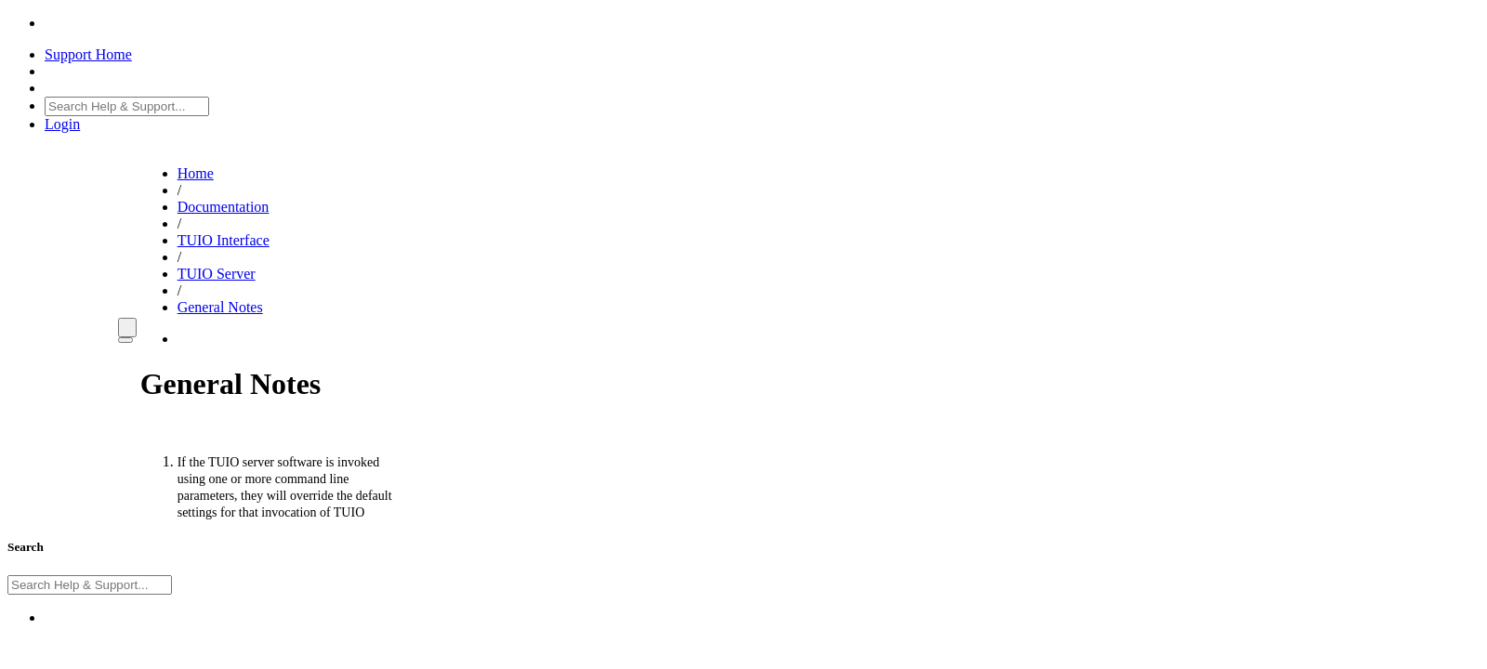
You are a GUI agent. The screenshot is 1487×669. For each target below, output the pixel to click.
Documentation (224, 207)
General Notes (220, 307)
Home (196, 173)
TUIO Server (217, 274)
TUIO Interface (224, 240)
